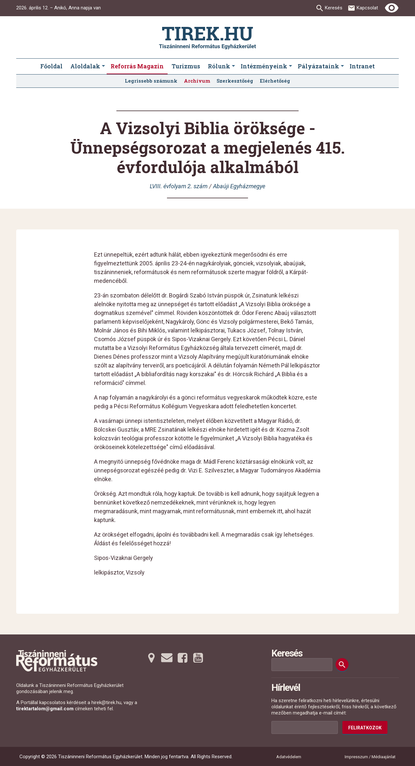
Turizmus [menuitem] (186, 66)
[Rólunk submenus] (233, 66)
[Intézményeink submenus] (290, 66)
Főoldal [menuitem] (51, 66)
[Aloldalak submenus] (103, 66)
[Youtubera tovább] (198, 658)
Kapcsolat (367, 8)
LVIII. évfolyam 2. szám (179, 186)
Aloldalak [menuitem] (85, 66)
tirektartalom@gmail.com (45, 709)
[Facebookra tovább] (182, 658)
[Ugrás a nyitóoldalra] (207, 38)
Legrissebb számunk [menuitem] (151, 80)
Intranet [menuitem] (362, 66)
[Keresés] (342, 664)
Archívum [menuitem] (197, 80)
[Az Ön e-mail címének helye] (304, 727)
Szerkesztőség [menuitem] (235, 80)
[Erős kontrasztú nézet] (392, 8)
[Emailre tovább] (167, 658)
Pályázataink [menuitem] (318, 66)
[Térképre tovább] (151, 658)
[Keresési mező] (301, 664)
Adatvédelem (288, 756)
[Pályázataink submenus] (342, 66)
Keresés (333, 8)
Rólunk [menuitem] (219, 66)
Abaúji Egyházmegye (239, 186)
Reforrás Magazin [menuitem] (137, 66)
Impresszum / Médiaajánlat (370, 756)
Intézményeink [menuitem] (264, 66)
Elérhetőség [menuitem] (275, 80)
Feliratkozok (365, 727)
